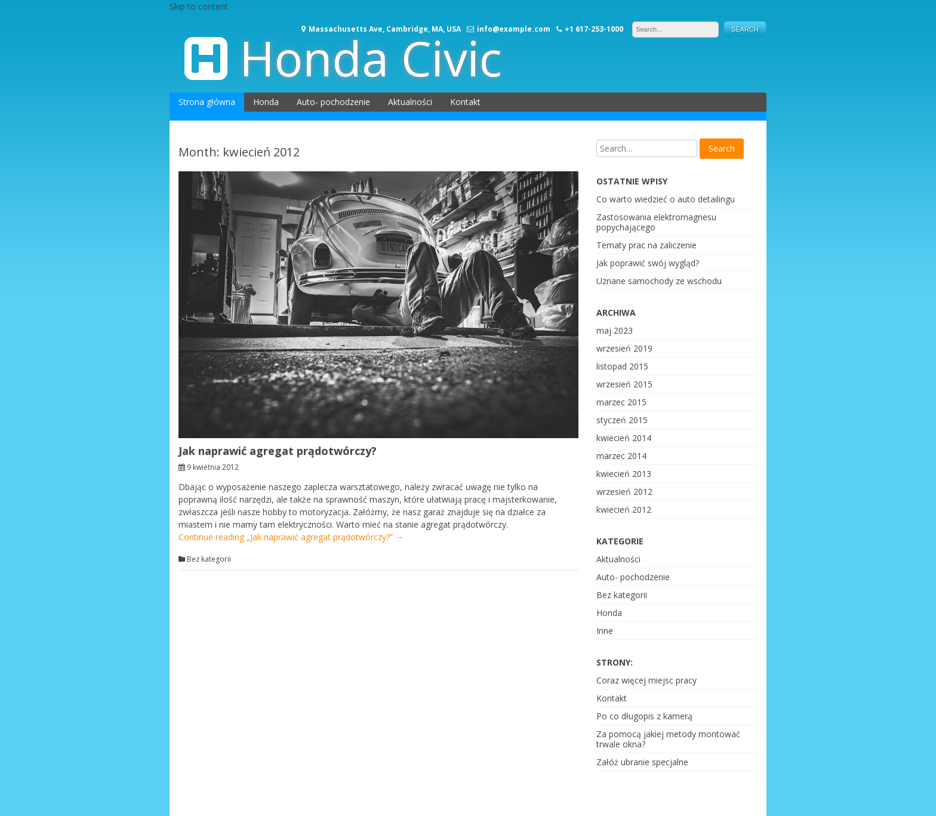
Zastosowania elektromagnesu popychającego (656, 222)
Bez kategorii (209, 559)
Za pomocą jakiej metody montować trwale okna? (668, 739)
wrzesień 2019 (624, 348)
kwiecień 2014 (623, 438)
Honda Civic (370, 57)
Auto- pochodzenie (333, 101)
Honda (266, 101)
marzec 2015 (621, 402)
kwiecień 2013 (623, 473)
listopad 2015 (622, 366)
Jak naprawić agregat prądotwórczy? (277, 451)
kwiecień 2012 (623, 509)
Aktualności (410, 101)
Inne (604, 630)
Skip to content (199, 6)
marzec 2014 (621, 455)
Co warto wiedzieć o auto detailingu (665, 199)
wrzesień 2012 (624, 491)
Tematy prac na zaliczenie (646, 245)
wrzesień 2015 (624, 384)
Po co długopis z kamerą (644, 716)
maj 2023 (614, 330)
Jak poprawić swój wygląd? (647, 263)
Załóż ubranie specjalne (642, 762)
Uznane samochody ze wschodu (659, 281)
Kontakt (465, 101)
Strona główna (206, 101)
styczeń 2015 (622, 420)
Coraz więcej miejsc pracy (646, 680)
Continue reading (291, 537)
